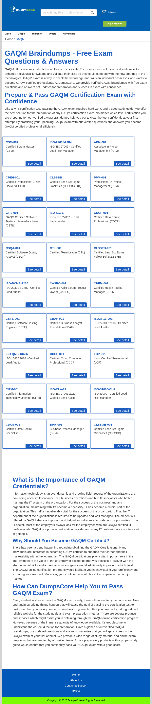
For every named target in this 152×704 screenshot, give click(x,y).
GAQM (20, 39)
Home (9, 39)
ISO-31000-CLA (104, 389)
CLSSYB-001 (103, 248)
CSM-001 (12, 142)
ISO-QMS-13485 (17, 354)
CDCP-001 (101, 212)
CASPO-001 (58, 283)
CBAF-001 (57, 318)
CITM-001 (12, 389)
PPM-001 (100, 177)
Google (21, 34)
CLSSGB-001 (103, 424)
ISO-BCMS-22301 (18, 283)
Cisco (8, 34)
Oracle (52, 34)
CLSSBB (56, 177)
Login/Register (114, 23)
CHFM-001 (101, 283)
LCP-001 (100, 354)
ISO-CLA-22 (58, 389)
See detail (34, 163)
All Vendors (69, 34)
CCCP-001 (57, 354)
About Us (76, 680)
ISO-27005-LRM (61, 142)
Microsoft (37, 34)
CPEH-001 (13, 177)
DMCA (76, 691)
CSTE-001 (13, 318)
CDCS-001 (13, 424)
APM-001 (100, 142)
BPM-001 (56, 424)
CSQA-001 (13, 248)
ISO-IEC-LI (57, 212)
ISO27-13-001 (103, 318)
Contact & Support (76, 685)
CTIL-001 (12, 212)
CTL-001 (56, 248)
